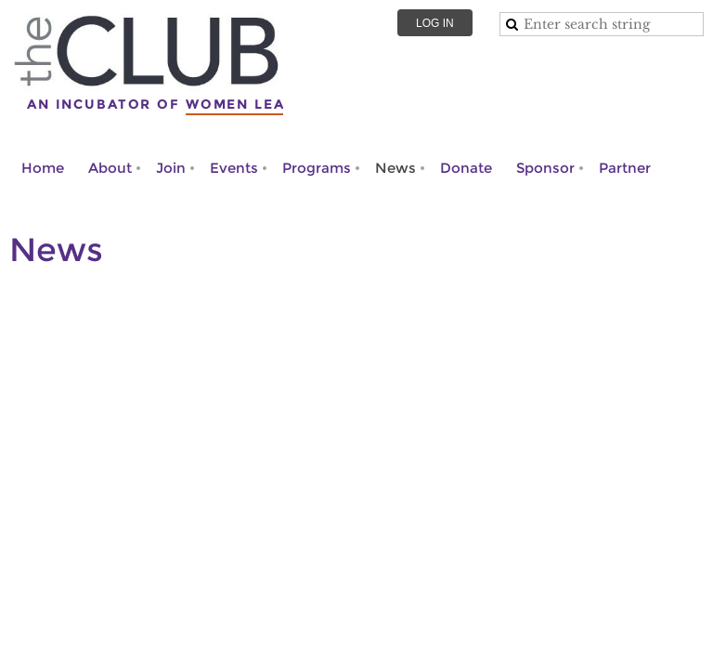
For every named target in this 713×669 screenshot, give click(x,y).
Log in (435, 23)
